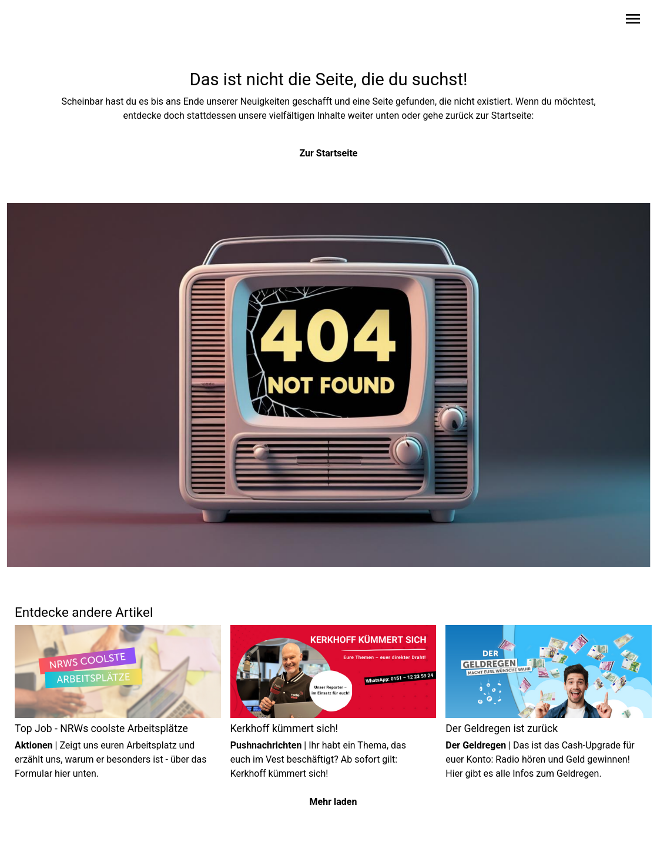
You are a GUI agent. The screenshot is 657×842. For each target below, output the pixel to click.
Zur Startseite (329, 153)
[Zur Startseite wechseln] (43, 21)
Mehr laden (333, 801)
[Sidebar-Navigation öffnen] (633, 20)
